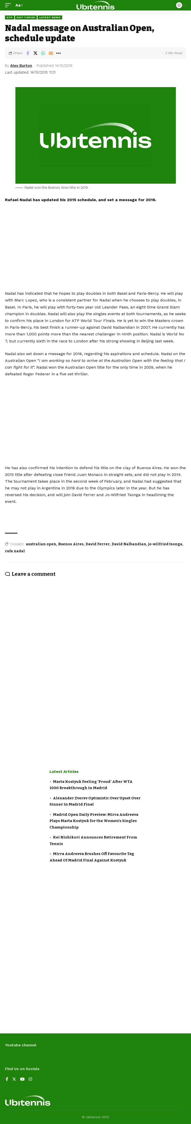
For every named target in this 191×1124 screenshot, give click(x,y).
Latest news (49, 17)
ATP (9, 17)
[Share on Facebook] (27, 53)
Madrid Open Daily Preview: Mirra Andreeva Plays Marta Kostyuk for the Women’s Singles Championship (93, 821)
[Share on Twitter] (35, 53)
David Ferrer (98, 544)
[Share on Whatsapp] (43, 53)
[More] (58, 53)
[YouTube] (22, 1079)
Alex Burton (21, 65)
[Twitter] (14, 1079)
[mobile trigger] (9, 5)
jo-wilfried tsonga (165, 544)
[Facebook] (7, 1079)
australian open (41, 544)
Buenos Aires (71, 544)
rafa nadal (15, 551)
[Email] (50, 53)
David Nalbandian (129, 544)
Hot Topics (26, 17)
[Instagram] (30, 1079)
